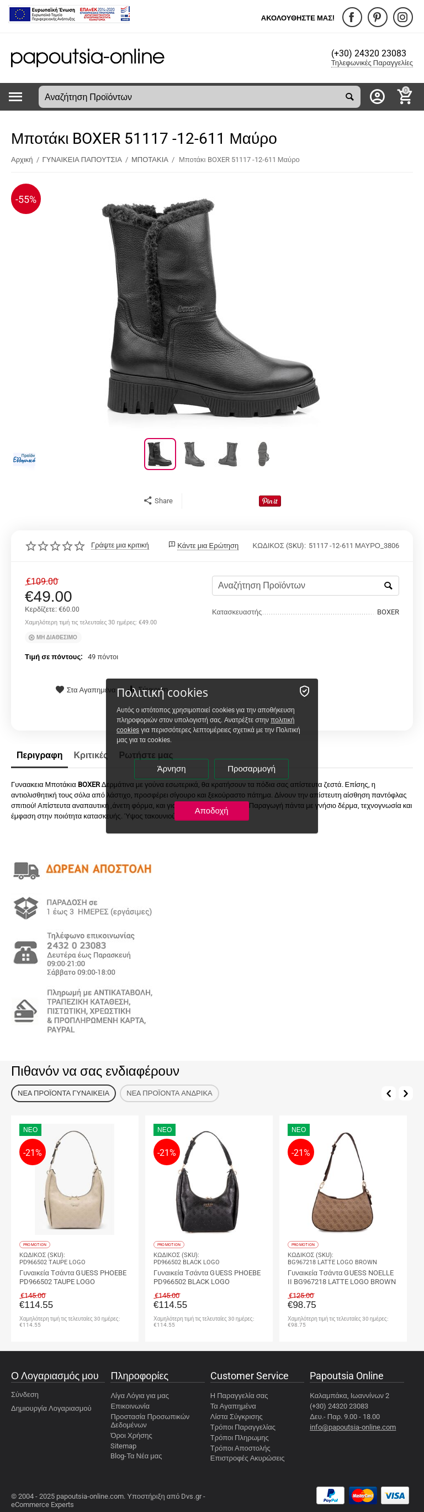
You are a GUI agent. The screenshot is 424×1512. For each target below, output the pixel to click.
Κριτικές (90, 755)
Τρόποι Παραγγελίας (242, 1426)
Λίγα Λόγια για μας (139, 1395)
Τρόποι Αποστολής (240, 1447)
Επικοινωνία (130, 1405)
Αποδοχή (212, 811)
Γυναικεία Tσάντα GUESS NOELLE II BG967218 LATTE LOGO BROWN (342, 1277)
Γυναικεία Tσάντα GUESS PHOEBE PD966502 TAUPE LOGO (72, 1277)
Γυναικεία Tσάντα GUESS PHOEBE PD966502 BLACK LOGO (207, 1277)
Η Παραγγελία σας (239, 1395)
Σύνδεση (25, 1394)
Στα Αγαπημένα (85, 690)
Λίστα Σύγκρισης (236, 1416)
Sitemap (123, 1445)
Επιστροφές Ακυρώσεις (247, 1457)
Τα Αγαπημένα (233, 1405)
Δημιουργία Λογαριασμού (51, 1408)
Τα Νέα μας (144, 1455)
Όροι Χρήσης (131, 1434)
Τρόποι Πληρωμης (239, 1436)
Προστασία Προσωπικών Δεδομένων (149, 1420)
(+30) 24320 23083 (371, 54)
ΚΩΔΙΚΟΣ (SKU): (279, 545)
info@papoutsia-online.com (353, 1426)
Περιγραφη (39, 755)
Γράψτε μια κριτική (120, 545)
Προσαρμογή (252, 769)
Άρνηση (171, 769)
